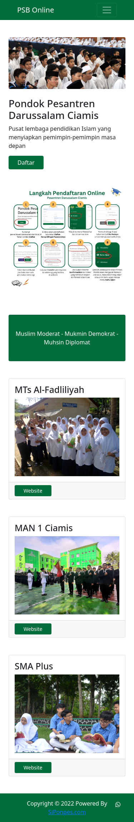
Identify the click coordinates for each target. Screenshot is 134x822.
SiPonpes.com (67, 812)
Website (33, 490)
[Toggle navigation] (107, 10)
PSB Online (35, 10)
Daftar (26, 162)
